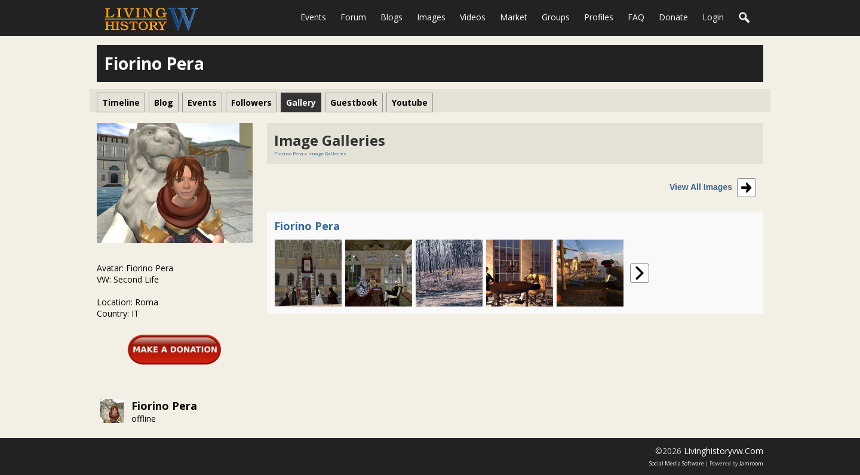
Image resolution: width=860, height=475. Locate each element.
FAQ (636, 17)
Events (313, 17)
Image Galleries (327, 153)
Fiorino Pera (164, 406)
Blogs (391, 17)
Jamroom (751, 463)
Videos (473, 17)
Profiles (598, 17)
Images (431, 17)
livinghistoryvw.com (723, 450)
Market (513, 17)
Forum (353, 17)
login (713, 17)
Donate (673, 17)
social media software (676, 463)
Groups (556, 17)
